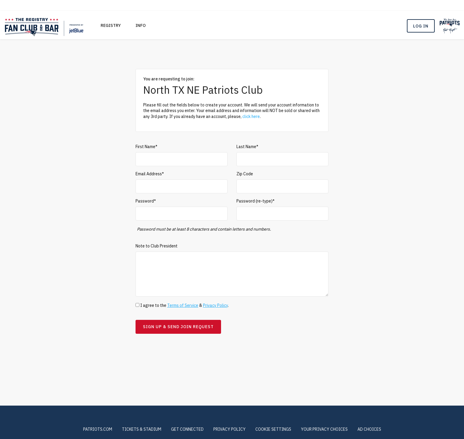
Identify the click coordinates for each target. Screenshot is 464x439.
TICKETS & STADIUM (141, 429)
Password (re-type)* (255, 201)
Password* (146, 201)
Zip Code (244, 173)
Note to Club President (157, 246)
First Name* (146, 146)
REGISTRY (111, 25)
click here (251, 116)
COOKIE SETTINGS (273, 429)
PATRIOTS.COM (97, 429)
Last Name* (247, 146)
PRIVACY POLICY (229, 429)
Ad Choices (369, 429)
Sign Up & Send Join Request (178, 326)
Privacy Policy (215, 305)
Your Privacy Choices (324, 429)
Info (141, 25)
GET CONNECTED (187, 429)
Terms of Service (182, 305)
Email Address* (150, 173)
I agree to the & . (182, 305)
